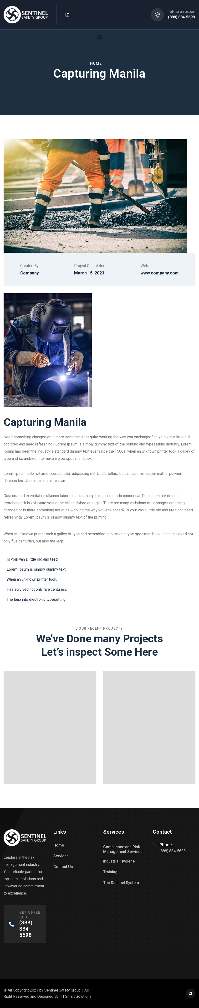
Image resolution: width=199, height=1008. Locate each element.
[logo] (26, 14)
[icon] (68, 15)
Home (96, 63)
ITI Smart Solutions (76, 996)
